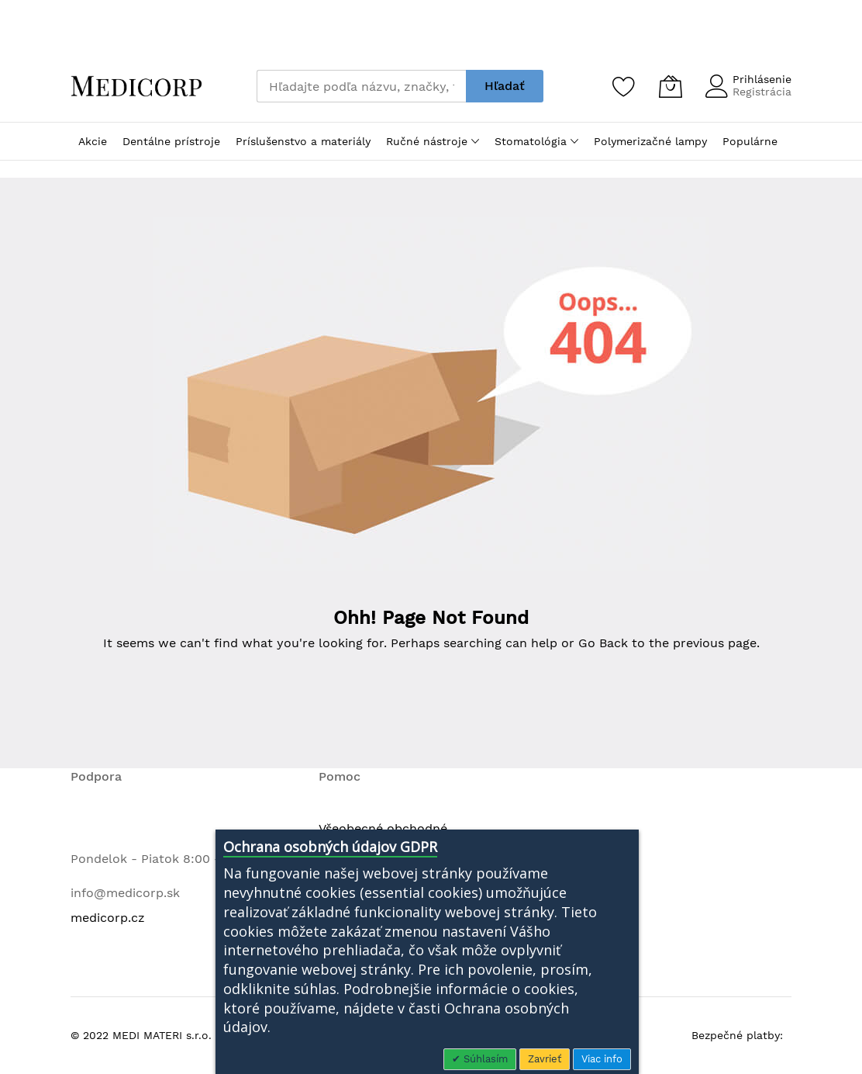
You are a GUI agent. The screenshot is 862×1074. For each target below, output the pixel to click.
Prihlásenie (762, 79)
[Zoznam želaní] (624, 86)
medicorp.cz (108, 917)
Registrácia (762, 91)
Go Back (603, 643)
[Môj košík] (670, 86)
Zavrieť (544, 1059)
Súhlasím (484, 1059)
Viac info (601, 1059)
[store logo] (136, 86)
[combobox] (361, 86)
